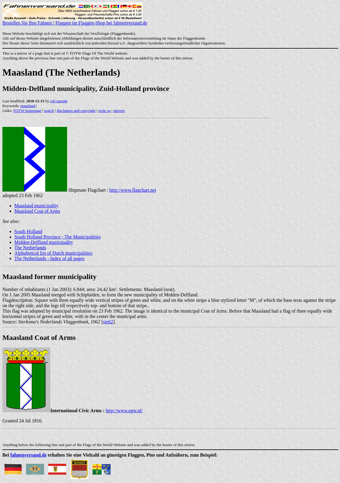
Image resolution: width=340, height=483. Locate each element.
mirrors (119, 110)
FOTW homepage (27, 110)
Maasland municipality (36, 205)
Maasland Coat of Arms (37, 211)
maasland (27, 106)
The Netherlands (30, 247)
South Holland (28, 231)
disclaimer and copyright (76, 110)
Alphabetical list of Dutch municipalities (53, 253)
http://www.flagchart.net (132, 190)
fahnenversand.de (28, 455)
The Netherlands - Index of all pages (49, 258)
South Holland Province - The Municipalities (57, 236)
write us (104, 110)
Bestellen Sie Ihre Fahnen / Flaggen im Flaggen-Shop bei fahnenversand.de (74, 21)
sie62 (108, 321)
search (49, 110)
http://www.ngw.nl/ (124, 410)
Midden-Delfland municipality (43, 242)
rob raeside (58, 101)
